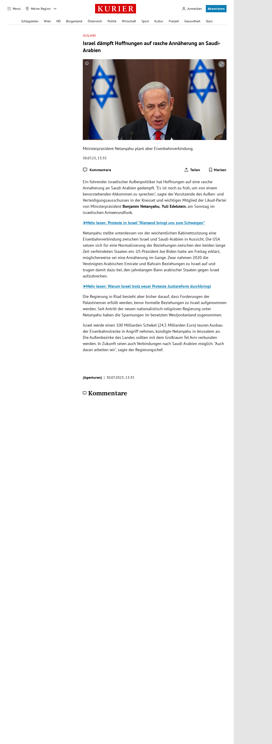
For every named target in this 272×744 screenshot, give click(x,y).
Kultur (158, 21)
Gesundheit (192, 21)
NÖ (58, 21)
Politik (112, 21)
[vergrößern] (221, 64)
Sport (145, 21)
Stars (209, 21)
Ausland (89, 36)
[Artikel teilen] (192, 169)
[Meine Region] (38, 8)
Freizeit (174, 21)
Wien (47, 21)
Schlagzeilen (29, 21)
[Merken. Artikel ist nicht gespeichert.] (217, 170)
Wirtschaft (129, 21)
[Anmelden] (192, 9)
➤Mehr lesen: (95, 222)
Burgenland (74, 21)
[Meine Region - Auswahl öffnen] (55, 8)
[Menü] (14, 8)
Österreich (95, 21)
